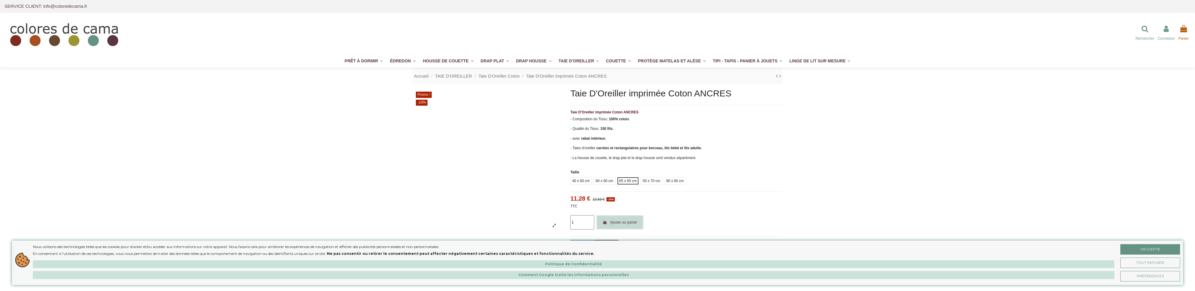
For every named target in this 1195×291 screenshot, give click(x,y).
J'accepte (1150, 249)
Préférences (1150, 276)
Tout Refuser (1150, 262)
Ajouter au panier (620, 222)
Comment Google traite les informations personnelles (573, 274)
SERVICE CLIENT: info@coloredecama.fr (45, 6)
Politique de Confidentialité (573, 264)
